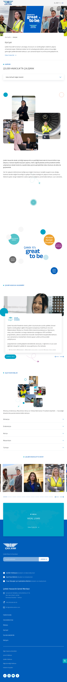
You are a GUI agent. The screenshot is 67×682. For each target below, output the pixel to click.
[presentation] (15, 566)
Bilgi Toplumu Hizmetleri (10, 651)
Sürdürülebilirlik (8, 635)
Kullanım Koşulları (8, 667)
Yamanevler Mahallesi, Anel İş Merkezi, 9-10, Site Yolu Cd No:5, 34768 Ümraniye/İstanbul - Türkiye (16, 595)
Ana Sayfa (8, 37)
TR (58, 3)
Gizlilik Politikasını (12, 573)
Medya (5, 625)
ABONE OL (44, 559)
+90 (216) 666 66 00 (10, 602)
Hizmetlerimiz (8, 620)
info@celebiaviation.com (11, 607)
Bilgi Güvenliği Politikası (9, 663)
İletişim (5, 640)
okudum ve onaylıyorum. (18, 577)
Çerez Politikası (7, 655)
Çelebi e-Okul (10, 356)
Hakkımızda (7, 615)
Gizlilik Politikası (7, 659)
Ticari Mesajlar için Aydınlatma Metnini (18, 581)
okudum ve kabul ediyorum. (19, 573)
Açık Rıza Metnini (11, 577)
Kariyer (14, 37)
